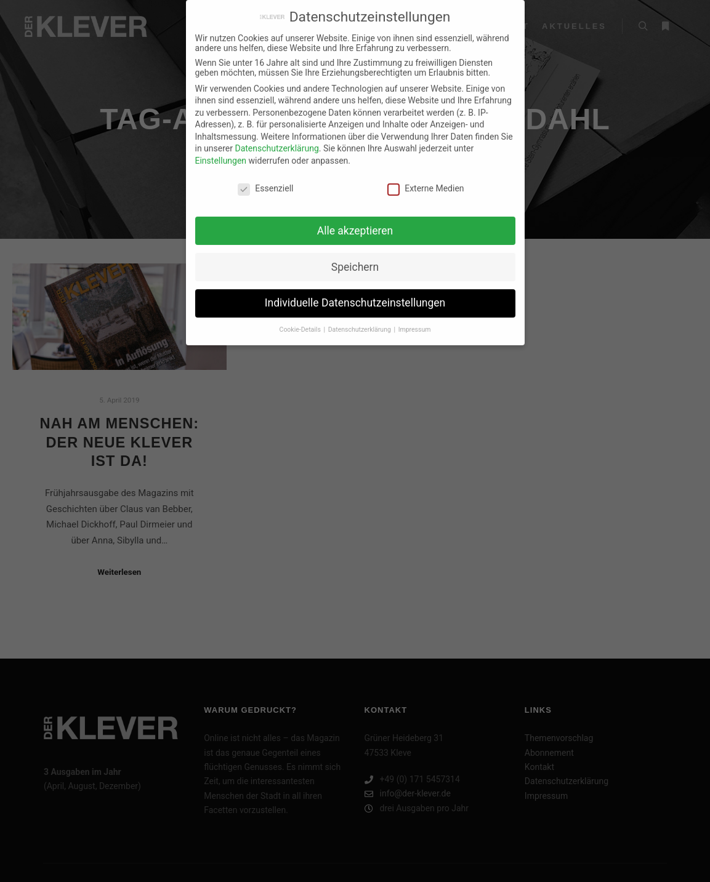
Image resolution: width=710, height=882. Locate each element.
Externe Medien (425, 181)
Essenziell (265, 181)
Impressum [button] (414, 323)
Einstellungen (221, 154)
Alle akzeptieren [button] (355, 223)
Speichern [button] (355, 260)
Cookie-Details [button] (301, 323)
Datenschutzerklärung (276, 141)
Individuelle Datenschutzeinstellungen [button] (355, 296)
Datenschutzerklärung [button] (360, 323)
